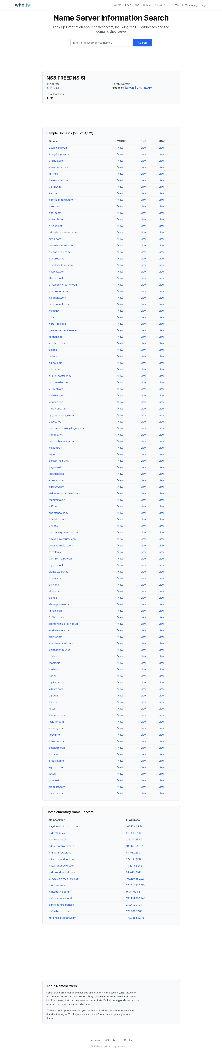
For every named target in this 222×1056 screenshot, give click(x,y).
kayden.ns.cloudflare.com (64, 826)
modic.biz (54, 662)
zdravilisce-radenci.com (63, 232)
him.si (52, 676)
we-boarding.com (59, 382)
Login (204, 5)
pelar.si (53, 349)
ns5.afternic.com (59, 891)
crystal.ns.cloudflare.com (64, 878)
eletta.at (53, 597)
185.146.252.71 (134, 846)
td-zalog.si (55, 552)
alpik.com (54, 682)
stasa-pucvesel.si (59, 604)
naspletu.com (57, 271)
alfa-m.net (55, 212)
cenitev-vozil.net (58, 460)
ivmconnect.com (59, 304)
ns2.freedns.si (57, 885)
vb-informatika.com (60, 558)
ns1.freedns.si (57, 833)
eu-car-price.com (59, 252)
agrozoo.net (56, 767)
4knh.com (55, 206)
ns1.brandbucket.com (62, 872)
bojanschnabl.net (59, 649)
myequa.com (56, 793)
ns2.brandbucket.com (62, 865)
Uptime (147, 5)
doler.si (53, 356)
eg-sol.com (55, 362)
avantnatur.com (58, 167)
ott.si (52, 317)
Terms (116, 1040)
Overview (94, 1040)
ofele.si (53, 656)
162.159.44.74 (134, 826)
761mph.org (56, 389)
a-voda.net (55, 225)
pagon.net (55, 467)
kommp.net (55, 434)
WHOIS (117, 5)
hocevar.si (55, 578)
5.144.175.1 (52, 87)
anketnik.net (56, 219)
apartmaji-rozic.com (61, 199)
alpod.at (53, 695)
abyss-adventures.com (62, 539)
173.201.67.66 (134, 911)
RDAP (128, 5)
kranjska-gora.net (59, 154)
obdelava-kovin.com (61, 265)
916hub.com (56, 617)
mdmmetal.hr (57, 499)
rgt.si (52, 708)
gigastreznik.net (58, 571)
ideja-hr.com (56, 721)
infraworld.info (58, 408)
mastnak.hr (55, 447)
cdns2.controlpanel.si (62, 846)
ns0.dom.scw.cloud (60, 898)
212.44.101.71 (134, 904)
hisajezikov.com (58, 180)
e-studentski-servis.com (63, 284)
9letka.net (55, 186)
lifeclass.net (56, 278)
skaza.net (54, 591)
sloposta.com (57, 786)
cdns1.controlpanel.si (61, 904)
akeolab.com (56, 480)
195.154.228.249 (135, 898)
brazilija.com (56, 760)
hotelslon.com (57, 519)
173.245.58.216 (135, 917)
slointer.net (55, 636)
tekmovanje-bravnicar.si (63, 623)
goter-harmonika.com (62, 245)
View (120, 147)
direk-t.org (55, 239)
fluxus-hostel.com (60, 376)
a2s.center (55, 369)
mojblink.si (55, 669)
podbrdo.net (56, 258)
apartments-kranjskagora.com (67, 428)
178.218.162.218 (135, 885)
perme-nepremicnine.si (63, 330)
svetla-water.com (59, 630)
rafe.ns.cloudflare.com (62, 917)
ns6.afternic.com (59, 911)
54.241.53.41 (133, 872)
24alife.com (56, 689)
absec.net (55, 421)
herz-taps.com (58, 323)
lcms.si (53, 702)
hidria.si (53, 754)
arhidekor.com (57, 343)
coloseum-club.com (61, 545)
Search (142, 42)
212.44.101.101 (134, 833)
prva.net (54, 780)
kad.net (53, 193)
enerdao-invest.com (61, 643)
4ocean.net (56, 402)
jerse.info (54, 734)
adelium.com (56, 486)
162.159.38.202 (135, 878)
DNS (137, 5)
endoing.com (56, 728)
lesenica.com (57, 473)
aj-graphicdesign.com (62, 415)
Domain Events (163, 5)
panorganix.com (58, 291)
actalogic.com (57, 747)
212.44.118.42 (134, 839)
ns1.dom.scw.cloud (60, 852)
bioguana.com (57, 297)
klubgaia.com (57, 715)
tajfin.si (53, 454)
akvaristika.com (58, 147)
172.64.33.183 (134, 859)
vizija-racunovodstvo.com (64, 493)
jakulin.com (55, 610)
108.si (52, 773)
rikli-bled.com (57, 395)
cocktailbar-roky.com (62, 441)
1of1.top (53, 173)
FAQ (106, 1040)
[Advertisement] (111, 60)
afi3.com (54, 506)
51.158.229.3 (133, 852)
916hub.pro (56, 160)
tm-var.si (54, 584)
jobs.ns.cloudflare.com (62, 859)
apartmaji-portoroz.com (63, 532)
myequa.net (56, 565)
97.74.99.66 (133, 891)
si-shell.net (55, 336)
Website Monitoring (186, 5)
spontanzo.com (58, 512)
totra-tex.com (57, 741)
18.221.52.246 (134, 865)
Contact (128, 1040)
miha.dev (54, 310)
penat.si (53, 526)
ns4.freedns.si (57, 839)
